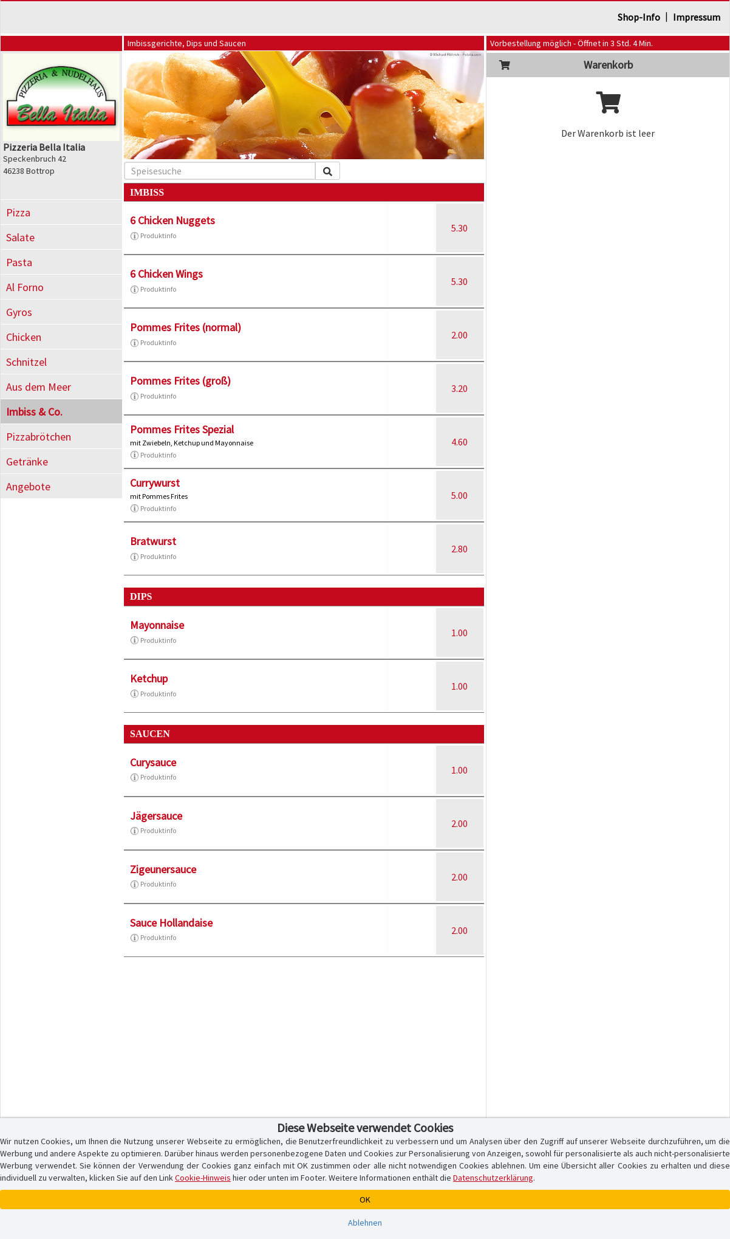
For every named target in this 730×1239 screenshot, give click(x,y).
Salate (20, 237)
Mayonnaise (157, 625)
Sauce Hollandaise (171, 923)
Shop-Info (639, 17)
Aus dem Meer (38, 387)
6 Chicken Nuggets (172, 220)
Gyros (19, 312)
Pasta (19, 262)
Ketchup (149, 678)
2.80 (459, 549)
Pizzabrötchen (38, 437)
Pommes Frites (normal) (185, 327)
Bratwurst (153, 541)
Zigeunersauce (163, 869)
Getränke (27, 461)
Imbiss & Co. (34, 412)
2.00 (459, 335)
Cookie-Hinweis (203, 1177)
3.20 (459, 388)
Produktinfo (153, 236)
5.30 (459, 228)
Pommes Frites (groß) (180, 381)
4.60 (459, 442)
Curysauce (153, 762)
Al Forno (25, 287)
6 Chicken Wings (166, 274)
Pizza (18, 212)
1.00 (459, 632)
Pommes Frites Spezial (182, 429)
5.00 (459, 495)
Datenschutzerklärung (493, 1177)
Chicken (23, 337)
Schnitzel (26, 362)
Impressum (696, 17)
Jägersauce (156, 816)
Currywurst (155, 483)
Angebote (28, 486)
